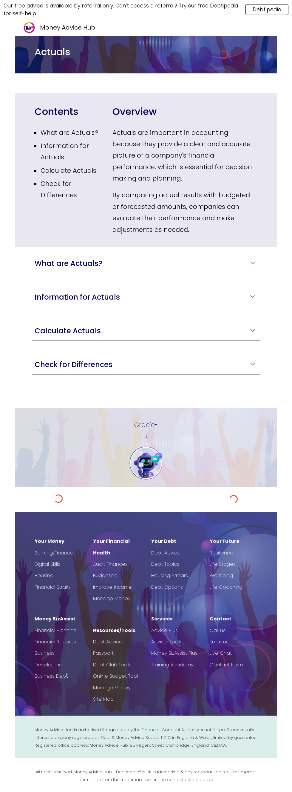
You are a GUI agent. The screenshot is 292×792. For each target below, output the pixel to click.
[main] (87, 52)
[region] (146, 9)
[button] (252, 263)
